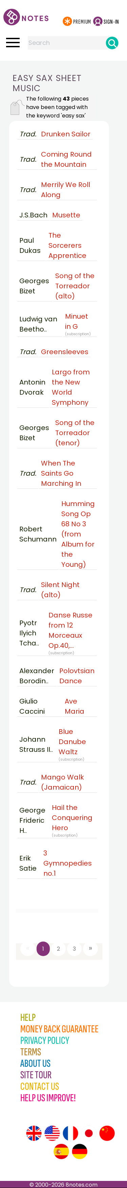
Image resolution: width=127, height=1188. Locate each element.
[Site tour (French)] (70, 1133)
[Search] (112, 42)
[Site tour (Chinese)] (107, 1133)
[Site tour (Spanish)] (61, 1151)
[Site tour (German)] (79, 1151)
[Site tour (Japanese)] (88, 1133)
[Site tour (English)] (33, 1133)
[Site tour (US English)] (52, 1133)
